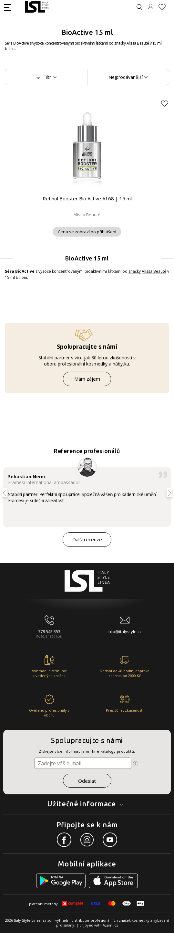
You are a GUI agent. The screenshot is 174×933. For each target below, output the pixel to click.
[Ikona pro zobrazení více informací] (135, 763)
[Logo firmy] (36, 7)
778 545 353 (49, 631)
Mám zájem (87, 379)
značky (134, 271)
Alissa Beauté (154, 271)
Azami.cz (110, 925)
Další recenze (87, 539)
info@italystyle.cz (124, 631)
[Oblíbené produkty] (165, 7)
